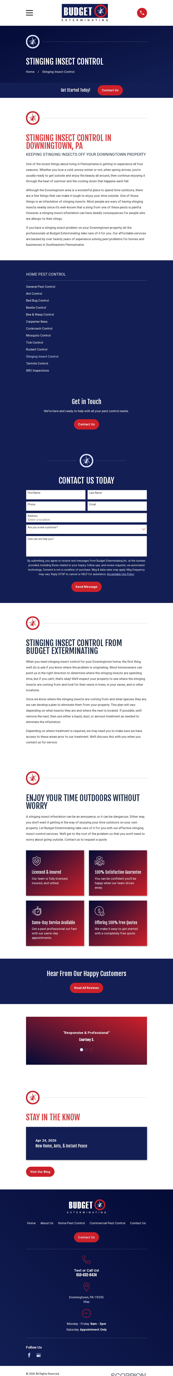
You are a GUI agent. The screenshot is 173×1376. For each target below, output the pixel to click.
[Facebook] (29, 1355)
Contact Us (110, 90)
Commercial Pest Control (107, 1223)
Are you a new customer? (43, 527)
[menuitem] (86, 286)
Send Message (86, 587)
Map (86, 1302)
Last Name (95, 492)
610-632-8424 (86, 1275)
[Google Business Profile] (38, 1355)
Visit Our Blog (40, 1172)
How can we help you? (41, 538)
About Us (46, 1223)
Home (31, 1223)
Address (33, 515)
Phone (31, 504)
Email (92, 504)
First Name (34, 492)
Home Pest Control (71, 1223)
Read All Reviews (86, 988)
